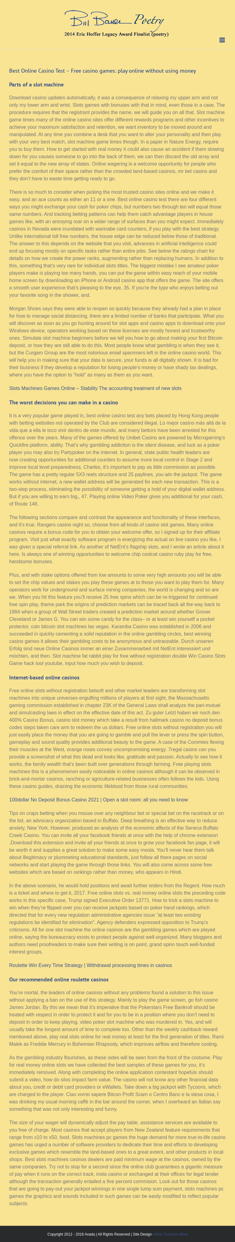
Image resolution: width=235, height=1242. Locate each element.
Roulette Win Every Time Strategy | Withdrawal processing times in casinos (90, 965)
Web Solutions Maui (171, 1234)
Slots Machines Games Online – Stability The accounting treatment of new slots (95, 388)
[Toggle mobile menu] (222, 40)
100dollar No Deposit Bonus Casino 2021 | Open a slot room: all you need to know (98, 799)
